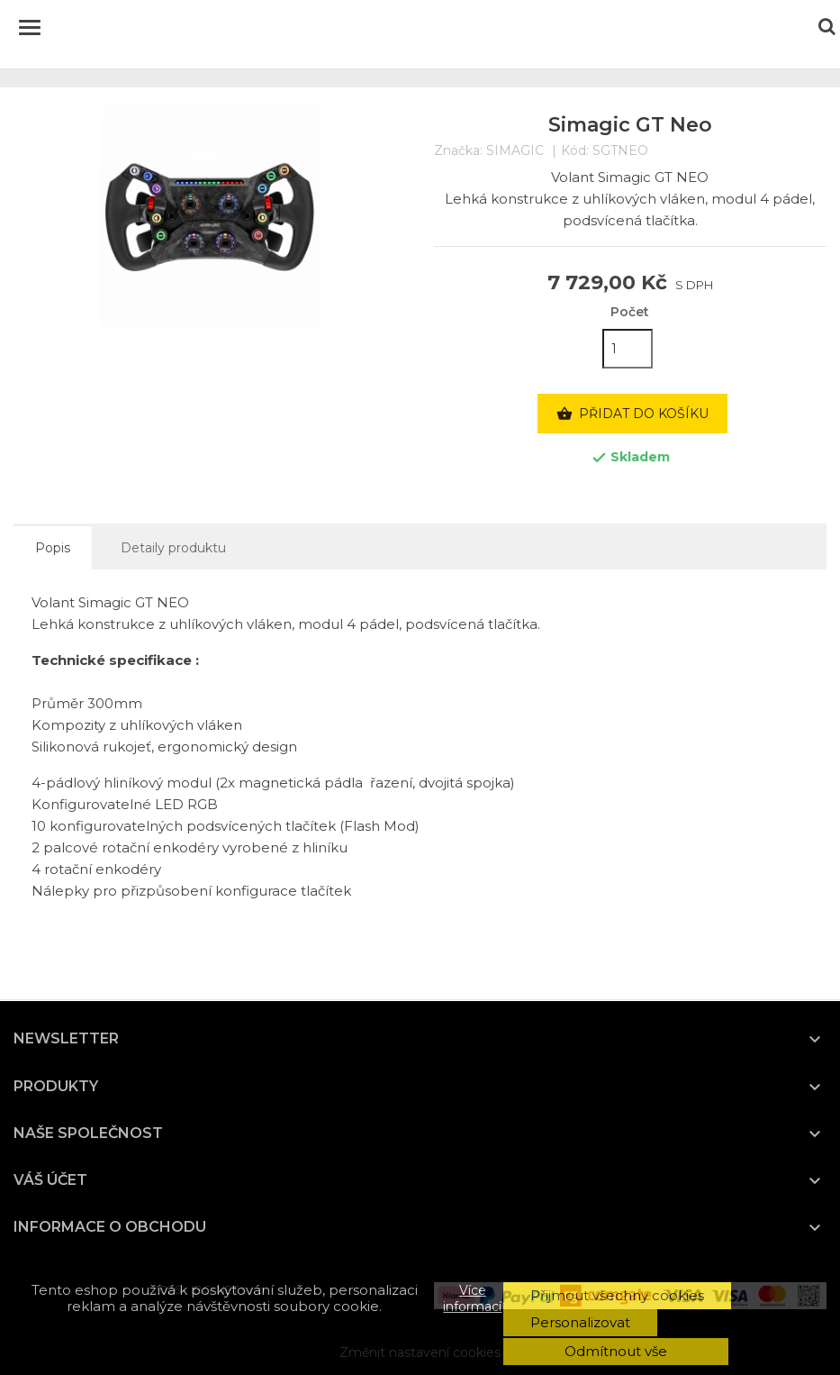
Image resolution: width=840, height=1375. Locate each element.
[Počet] (627, 349)
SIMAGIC (515, 150)
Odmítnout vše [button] (616, 1351)
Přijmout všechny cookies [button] (617, 1295)
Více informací (472, 1298)
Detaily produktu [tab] (173, 548)
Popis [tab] (52, 548)
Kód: (575, 151)
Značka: (458, 151)
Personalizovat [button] (580, 1322)
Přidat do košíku (632, 414)
